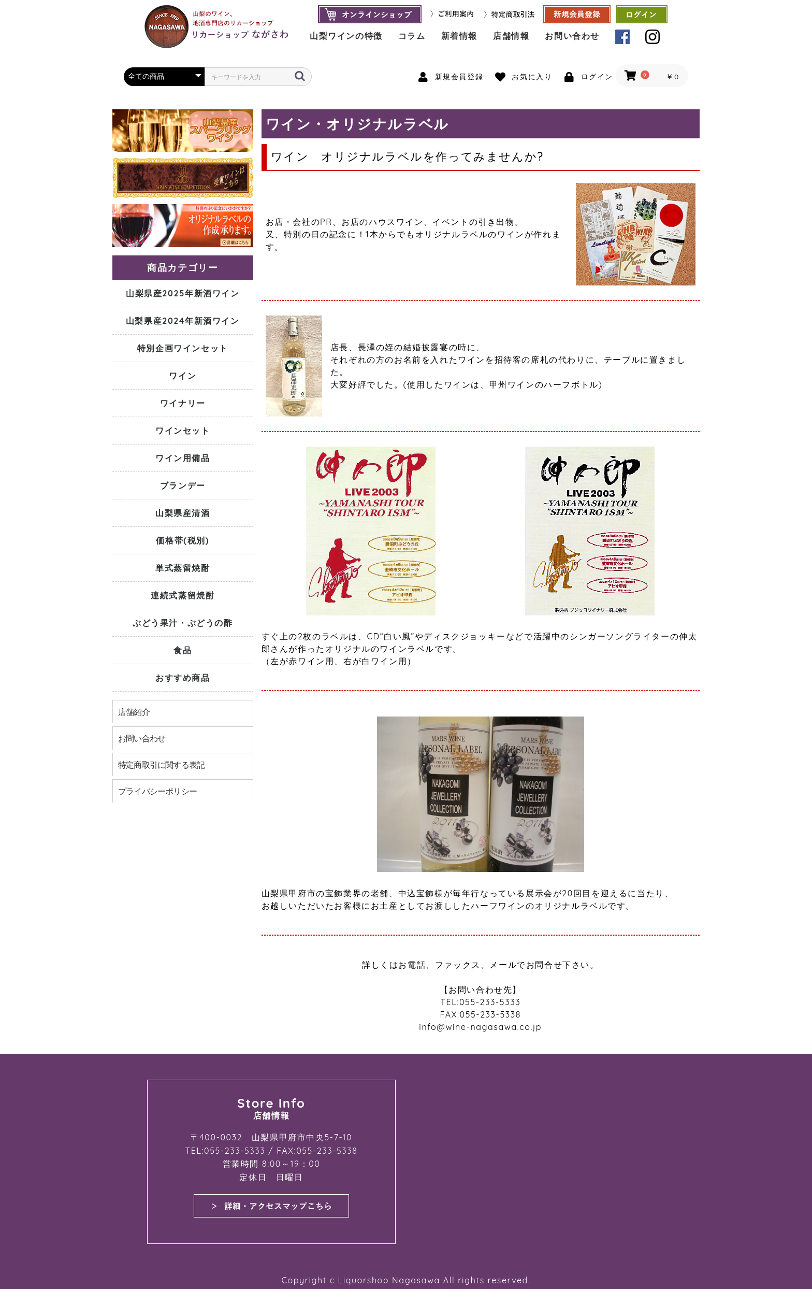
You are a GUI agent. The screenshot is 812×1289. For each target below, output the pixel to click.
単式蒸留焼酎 (182, 568)
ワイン (182, 375)
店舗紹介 (134, 712)
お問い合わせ (572, 36)
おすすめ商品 (182, 677)
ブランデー (183, 485)
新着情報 (459, 36)
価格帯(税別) (182, 540)
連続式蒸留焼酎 (182, 595)
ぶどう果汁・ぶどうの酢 (183, 623)
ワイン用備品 (182, 458)
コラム (412, 36)
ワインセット (182, 430)
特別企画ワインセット (182, 348)
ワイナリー (183, 403)
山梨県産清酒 (182, 513)
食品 (182, 650)
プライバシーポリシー (157, 791)
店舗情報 (511, 36)
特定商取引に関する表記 (161, 765)
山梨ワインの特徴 (346, 36)
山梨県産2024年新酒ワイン (183, 321)
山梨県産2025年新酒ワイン (183, 293)
